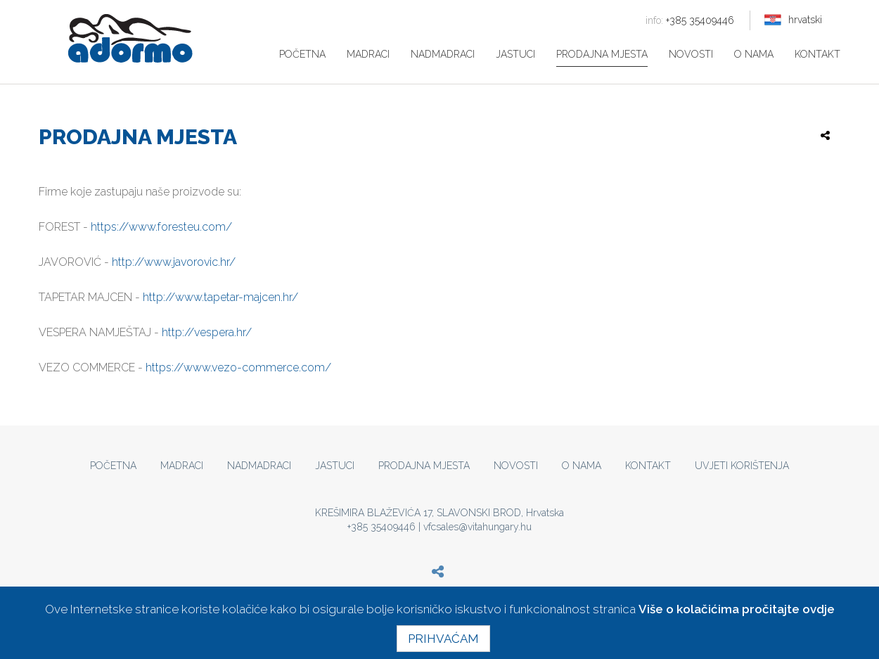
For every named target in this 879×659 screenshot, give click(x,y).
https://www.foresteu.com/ (161, 226)
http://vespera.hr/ (207, 332)
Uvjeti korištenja (742, 465)
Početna (302, 54)
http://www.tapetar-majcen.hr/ (220, 297)
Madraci (368, 54)
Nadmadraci (443, 54)
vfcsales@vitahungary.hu (477, 526)
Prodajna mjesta (602, 54)
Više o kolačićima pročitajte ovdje (737, 609)
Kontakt (817, 54)
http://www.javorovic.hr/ (174, 262)
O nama (754, 54)
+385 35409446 (690, 20)
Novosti (691, 54)
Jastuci (515, 54)
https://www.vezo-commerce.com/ (238, 367)
